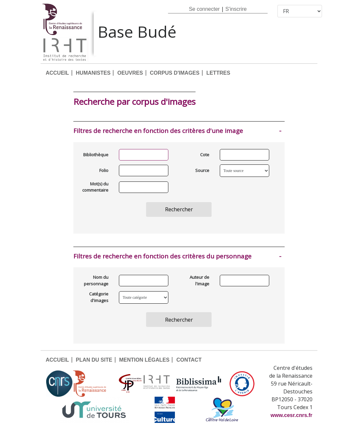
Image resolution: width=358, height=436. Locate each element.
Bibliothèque (95, 155)
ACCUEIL (57, 73)
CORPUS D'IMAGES (174, 73)
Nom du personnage (96, 280)
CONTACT (188, 360)
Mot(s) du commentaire (96, 187)
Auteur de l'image (199, 280)
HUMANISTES (93, 73)
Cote (204, 155)
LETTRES (218, 73)
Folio (103, 170)
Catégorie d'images (98, 297)
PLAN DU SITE (94, 360)
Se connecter (204, 9)
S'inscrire (236, 9)
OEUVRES (130, 73)
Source (202, 170)
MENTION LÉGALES (144, 360)
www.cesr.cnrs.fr (291, 415)
